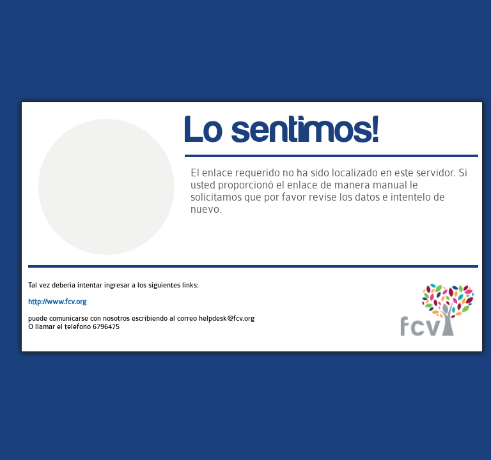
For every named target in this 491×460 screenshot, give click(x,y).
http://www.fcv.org (57, 302)
